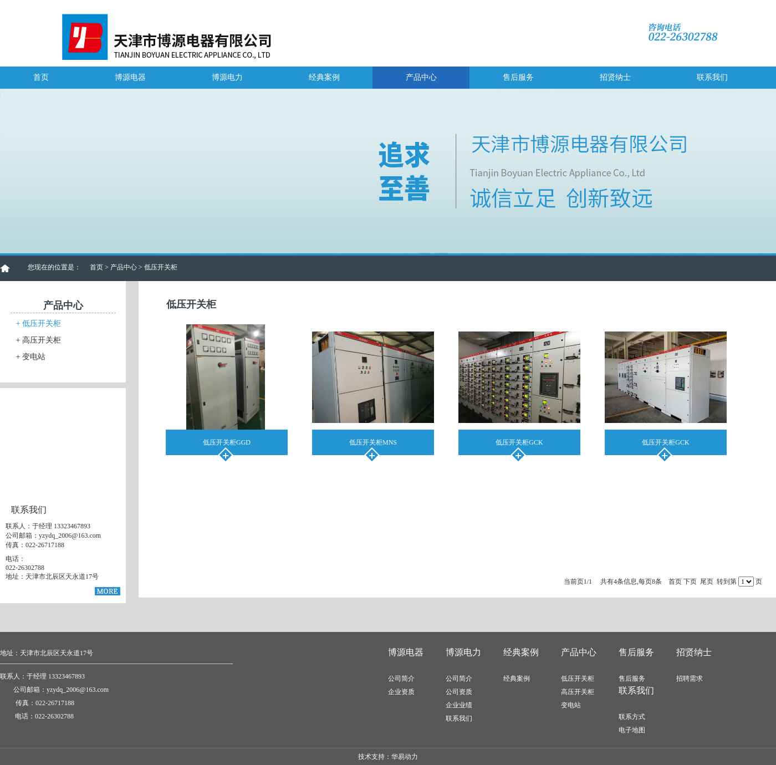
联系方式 (632, 717)
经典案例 (324, 77)
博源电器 (130, 77)
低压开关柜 (38, 323)
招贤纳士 (615, 77)
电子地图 (632, 730)
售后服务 (518, 77)
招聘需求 (689, 678)
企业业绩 (459, 705)
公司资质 (459, 692)
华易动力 (404, 757)
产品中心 (421, 77)
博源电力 (227, 77)
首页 (41, 77)
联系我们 (712, 77)
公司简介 (401, 678)
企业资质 (401, 692)
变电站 (30, 357)
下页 (690, 581)
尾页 (706, 581)
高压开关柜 (38, 340)
